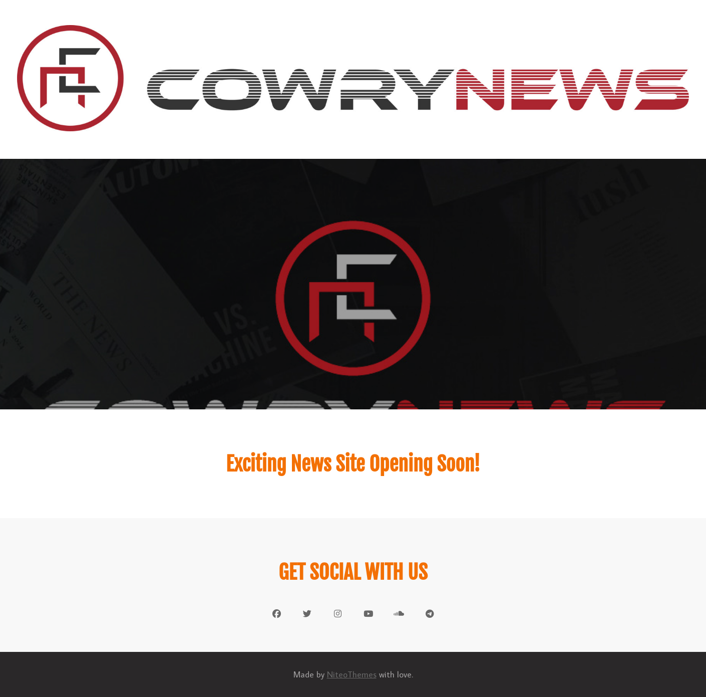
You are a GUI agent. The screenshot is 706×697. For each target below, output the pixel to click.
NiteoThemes (352, 674)
